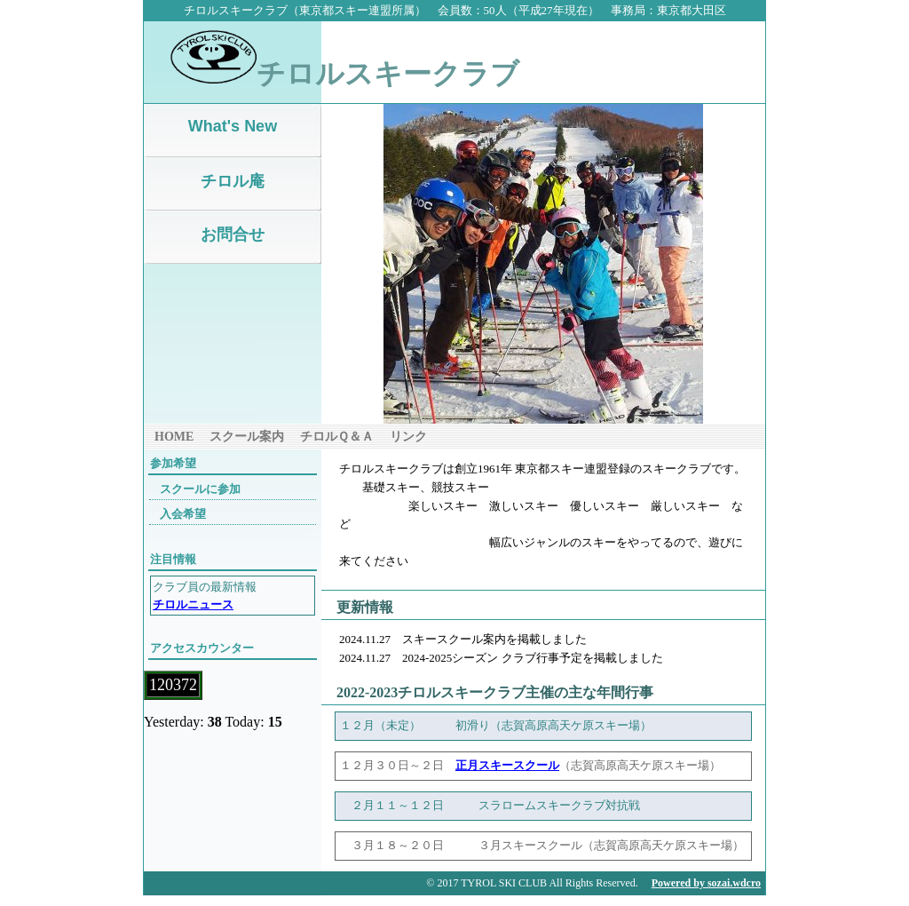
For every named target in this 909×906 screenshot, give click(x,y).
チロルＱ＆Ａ (337, 436)
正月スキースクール (507, 765)
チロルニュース (193, 604)
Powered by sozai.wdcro (706, 883)
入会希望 (183, 514)
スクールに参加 (200, 489)
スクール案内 (246, 436)
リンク (408, 436)
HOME (174, 436)
